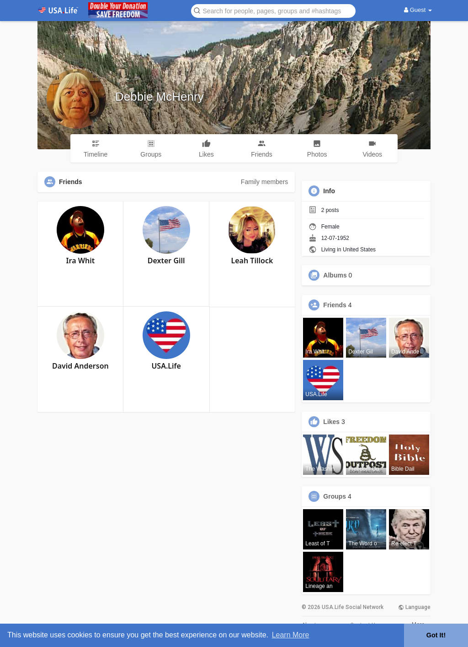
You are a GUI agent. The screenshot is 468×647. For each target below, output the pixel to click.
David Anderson (80, 366)
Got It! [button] (436, 635)
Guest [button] (418, 9)
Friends (334, 305)
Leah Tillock (252, 261)
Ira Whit (80, 261)
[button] (273, 10)
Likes (331, 421)
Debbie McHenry (159, 96)
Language (414, 607)
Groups (334, 496)
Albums (334, 275)
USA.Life (166, 366)
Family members (264, 181)
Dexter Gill (166, 261)
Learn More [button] (290, 635)
